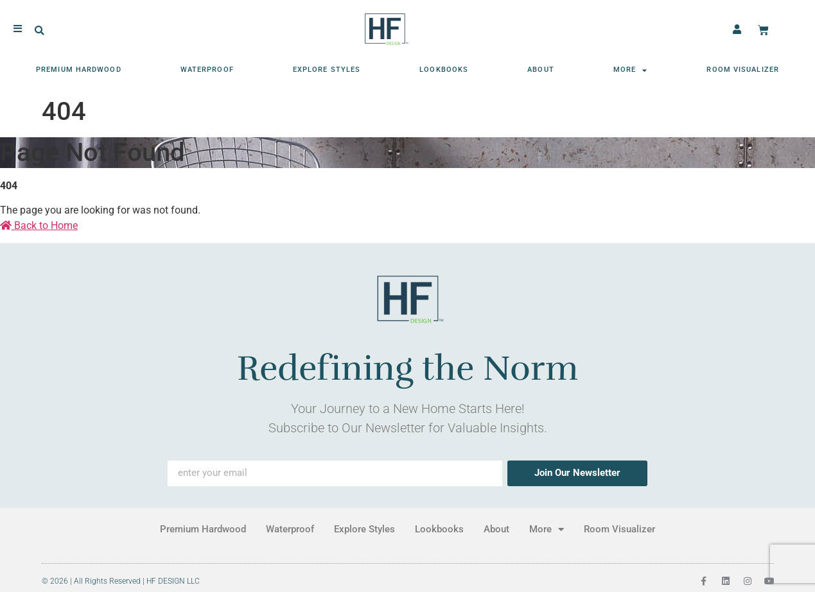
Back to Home (39, 225)
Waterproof (207, 69)
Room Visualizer (742, 69)
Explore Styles (326, 69)
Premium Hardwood (78, 69)
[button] (39, 31)
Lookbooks (443, 69)
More (630, 70)
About (540, 69)
